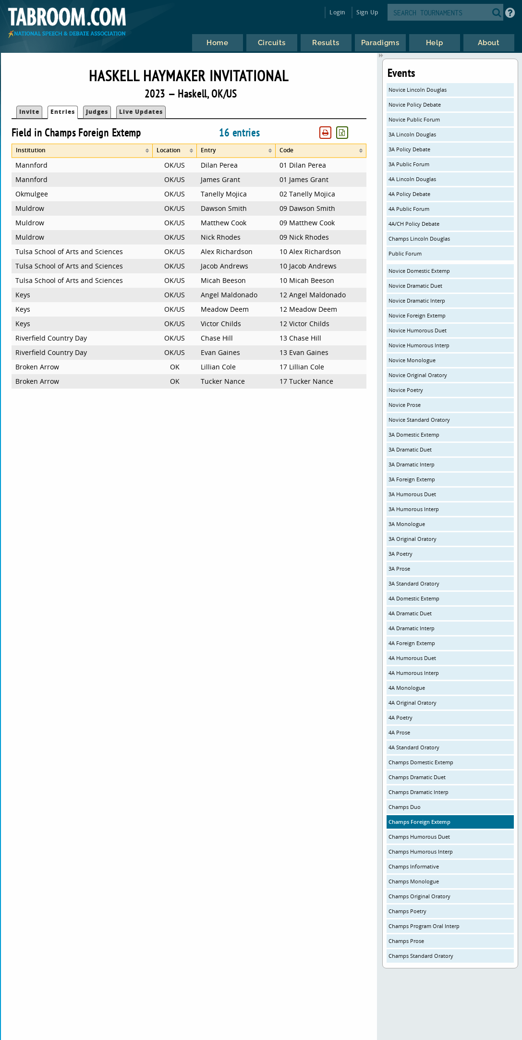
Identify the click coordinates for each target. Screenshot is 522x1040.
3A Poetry (400, 553)
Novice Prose (404, 404)
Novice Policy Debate (414, 104)
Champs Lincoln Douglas (419, 238)
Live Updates (141, 112)
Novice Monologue (412, 360)
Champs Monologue (413, 881)
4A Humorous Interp (413, 672)
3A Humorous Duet (412, 494)
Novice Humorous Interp (418, 345)
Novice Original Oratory (417, 375)
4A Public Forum (408, 208)
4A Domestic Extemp (413, 598)
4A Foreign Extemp (411, 643)
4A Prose (399, 732)
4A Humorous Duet (412, 657)
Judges (97, 112)
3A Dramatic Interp (411, 464)
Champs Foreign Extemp (419, 821)
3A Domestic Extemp (413, 434)
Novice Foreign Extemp (417, 315)
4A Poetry (400, 717)
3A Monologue (406, 523)
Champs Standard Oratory (420, 955)
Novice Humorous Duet (417, 330)
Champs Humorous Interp (420, 851)
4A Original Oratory (412, 702)
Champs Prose (406, 940)
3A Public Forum (408, 164)
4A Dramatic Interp (411, 628)
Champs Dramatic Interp (418, 791)
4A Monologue (406, 687)
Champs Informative (413, 866)
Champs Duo (404, 806)
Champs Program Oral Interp (424, 926)
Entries (62, 112)
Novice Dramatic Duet (415, 285)
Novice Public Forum (414, 119)
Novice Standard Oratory (419, 419)
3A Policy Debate (409, 149)
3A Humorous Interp (413, 509)
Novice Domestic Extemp (419, 270)
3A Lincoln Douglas (412, 134)
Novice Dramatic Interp (416, 300)
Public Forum (405, 253)
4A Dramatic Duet (410, 613)
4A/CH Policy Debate (413, 223)
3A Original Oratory (412, 538)
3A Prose (399, 568)
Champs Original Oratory (419, 896)
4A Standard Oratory (413, 747)
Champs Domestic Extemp (420, 762)
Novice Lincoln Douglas (417, 89)
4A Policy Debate (409, 193)
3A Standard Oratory (413, 583)
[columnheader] (82, 151)
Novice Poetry (405, 389)
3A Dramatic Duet (410, 449)
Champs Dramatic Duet (417, 777)
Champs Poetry (407, 911)
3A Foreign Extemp (411, 479)
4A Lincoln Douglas (412, 179)
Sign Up (367, 12)
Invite (29, 112)
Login (337, 12)
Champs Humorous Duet (419, 836)
